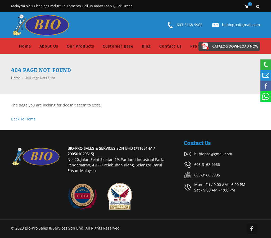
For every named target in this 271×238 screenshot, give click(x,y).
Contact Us (170, 46)
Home (25, 46)
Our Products (80, 46)
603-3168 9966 (189, 24)
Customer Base (118, 46)
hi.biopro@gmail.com (241, 24)
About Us (48, 46)
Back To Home (23, 119)
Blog (146, 46)
